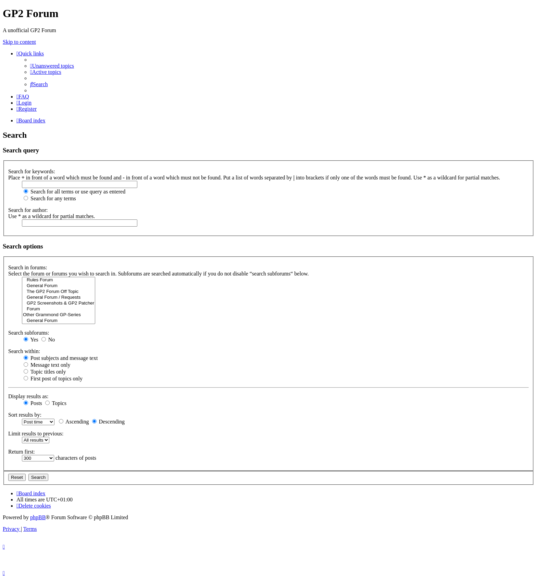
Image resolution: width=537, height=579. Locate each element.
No (48, 339)
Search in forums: (27, 267)
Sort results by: (24, 415)
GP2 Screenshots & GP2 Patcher (58, 303)
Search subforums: (28, 333)
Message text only (47, 365)
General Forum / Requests (58, 297)
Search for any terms (50, 198)
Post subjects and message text (61, 358)
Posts (33, 403)
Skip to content (19, 42)
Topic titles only (45, 372)
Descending (108, 422)
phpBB (38, 517)
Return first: (21, 452)
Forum (58, 309)
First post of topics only (53, 378)
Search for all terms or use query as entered (74, 191)
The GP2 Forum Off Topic (58, 292)
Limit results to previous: (35, 433)
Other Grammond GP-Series (58, 315)
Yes (31, 339)
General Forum (58, 286)
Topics (55, 403)
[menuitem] (52, 66)
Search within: (24, 351)
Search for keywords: (31, 171)
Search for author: (28, 210)
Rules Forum (58, 280)
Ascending (74, 422)
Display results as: (28, 396)
